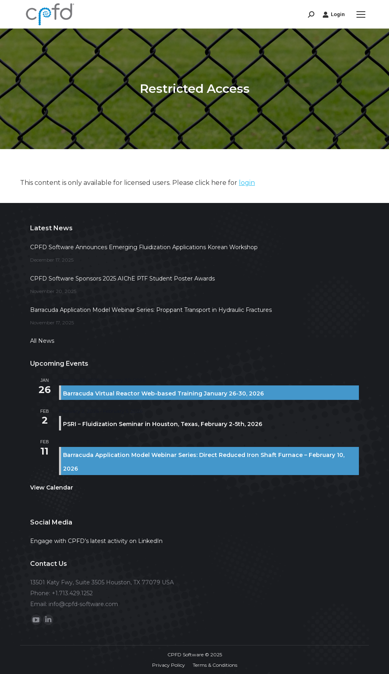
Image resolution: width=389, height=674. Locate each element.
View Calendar (51, 487)
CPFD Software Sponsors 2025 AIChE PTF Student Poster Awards (122, 278)
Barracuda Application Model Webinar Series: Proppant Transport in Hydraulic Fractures (151, 309)
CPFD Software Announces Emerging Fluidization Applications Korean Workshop (144, 247)
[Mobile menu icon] (361, 14)
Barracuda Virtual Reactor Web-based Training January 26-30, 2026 (163, 393)
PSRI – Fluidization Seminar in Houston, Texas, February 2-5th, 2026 (162, 424)
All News (42, 340)
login (247, 182)
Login (333, 14)
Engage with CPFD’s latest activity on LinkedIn (96, 541)
